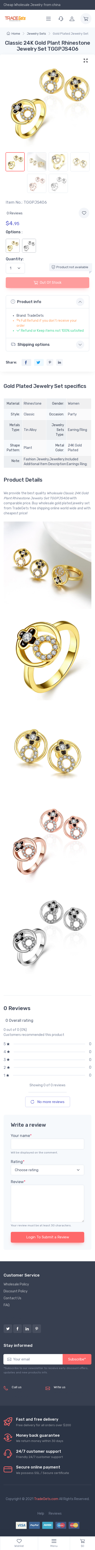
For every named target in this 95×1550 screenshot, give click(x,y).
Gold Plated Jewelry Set (70, 33)
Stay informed (18, 1345)
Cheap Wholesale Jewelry (23, 5)
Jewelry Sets (36, 33)
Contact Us (12, 1298)
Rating (17, 1161)
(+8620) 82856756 (20, 1394)
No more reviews (48, 1102)
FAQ (7, 1305)
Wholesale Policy (16, 1284)
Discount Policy (16, 1291)
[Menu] (48, 19)
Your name (21, 1135)
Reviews (55, 1514)
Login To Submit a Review (47, 1237)
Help (40, 1514)
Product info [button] (26, 301)
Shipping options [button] (30, 344)
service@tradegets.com (72, 1392)
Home (13, 33)
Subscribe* (77, 1359)
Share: (11, 362)
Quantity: (15, 259)
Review (18, 1182)
